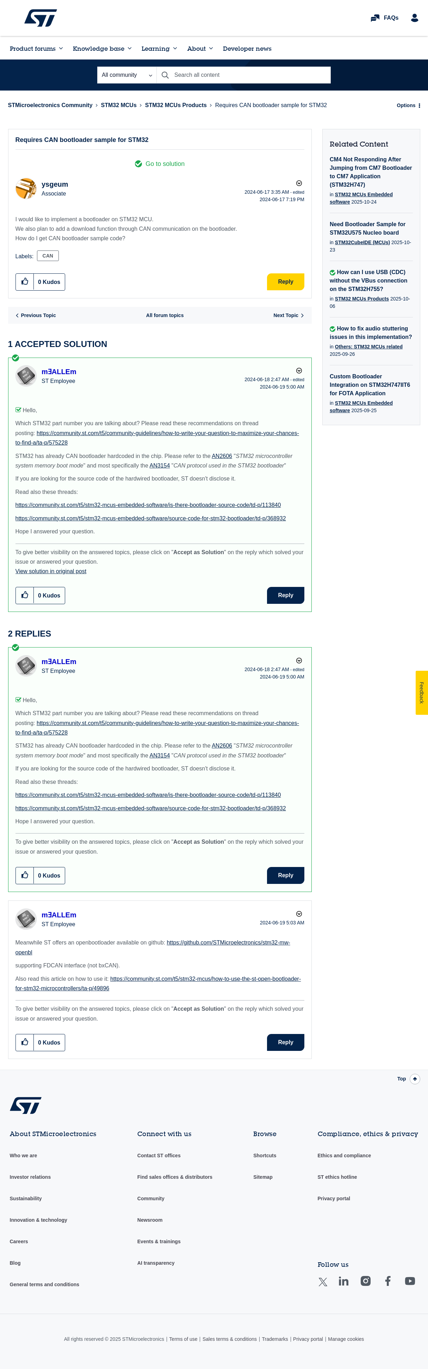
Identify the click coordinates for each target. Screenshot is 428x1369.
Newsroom (150, 1220)
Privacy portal (334, 1198)
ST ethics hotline (337, 1177)
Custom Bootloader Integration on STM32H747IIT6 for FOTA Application (370, 384)
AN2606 (222, 456)
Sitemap (262, 1177)
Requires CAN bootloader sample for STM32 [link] (271, 105)
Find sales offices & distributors (174, 1177)
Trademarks (275, 1339)
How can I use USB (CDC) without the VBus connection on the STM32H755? (368, 280)
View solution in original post (51, 571)
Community (151, 1198)
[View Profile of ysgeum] (55, 184)
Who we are (23, 1155)
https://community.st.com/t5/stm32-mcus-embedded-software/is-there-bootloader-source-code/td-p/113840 (148, 505)
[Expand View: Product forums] (60, 48)
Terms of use (183, 1339)
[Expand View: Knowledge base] (129, 48)
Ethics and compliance (344, 1155)
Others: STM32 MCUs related (369, 346)
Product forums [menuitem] (33, 48)
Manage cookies (346, 1339)
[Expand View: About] (211, 48)
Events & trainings (159, 1241)
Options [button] (406, 105)
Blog (15, 1263)
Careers (19, 1241)
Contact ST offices (159, 1155)
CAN (48, 256)
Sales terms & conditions (230, 1339)
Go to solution (165, 163)
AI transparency (156, 1263)
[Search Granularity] (126, 75)
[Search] (243, 75)
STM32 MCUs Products (176, 105)
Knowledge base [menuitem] (98, 48)
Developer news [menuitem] (247, 48)
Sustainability (26, 1198)
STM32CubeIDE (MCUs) (362, 242)
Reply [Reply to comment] (285, 595)
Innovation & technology (38, 1220)
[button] (25, 282)
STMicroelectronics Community (41, 18)
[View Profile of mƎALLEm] (59, 372)
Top (401, 1079)
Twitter (328, 1286)
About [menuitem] (196, 48)
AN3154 (159, 466)
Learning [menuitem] (156, 48)
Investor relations (30, 1177)
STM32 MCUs (118, 105)
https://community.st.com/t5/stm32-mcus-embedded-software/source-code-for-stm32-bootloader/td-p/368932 (150, 518)
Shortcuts (264, 1155)
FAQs (391, 18)
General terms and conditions (45, 1284)
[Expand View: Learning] (175, 48)
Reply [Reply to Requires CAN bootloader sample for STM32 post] (285, 282)
